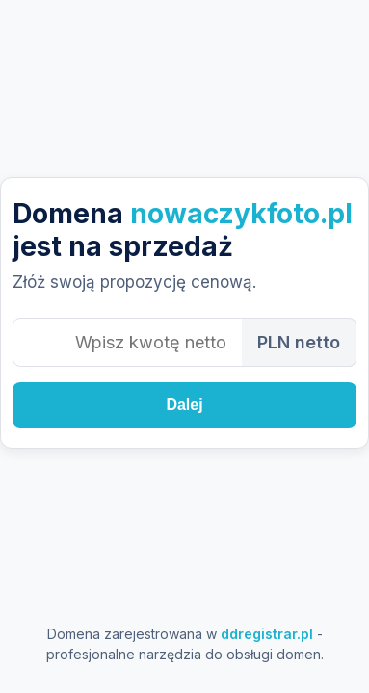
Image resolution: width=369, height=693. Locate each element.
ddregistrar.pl (267, 634)
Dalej (184, 405)
